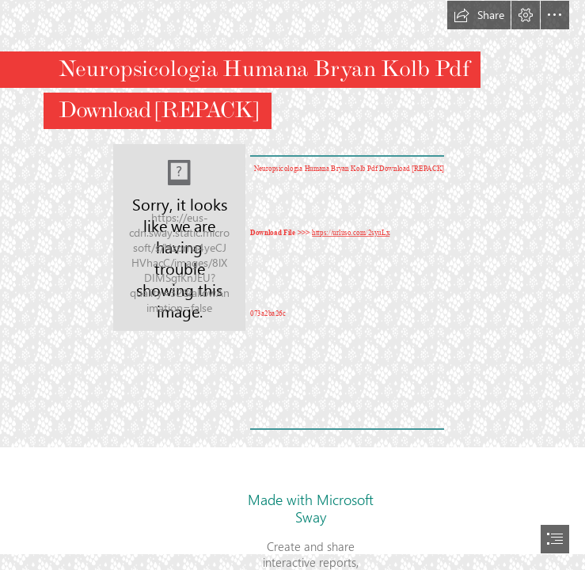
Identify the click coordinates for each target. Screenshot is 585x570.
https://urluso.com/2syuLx (350, 233)
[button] (479, 15)
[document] (292, 285)
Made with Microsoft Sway (311, 508)
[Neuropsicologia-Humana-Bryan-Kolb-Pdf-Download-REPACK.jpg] (179, 237)
